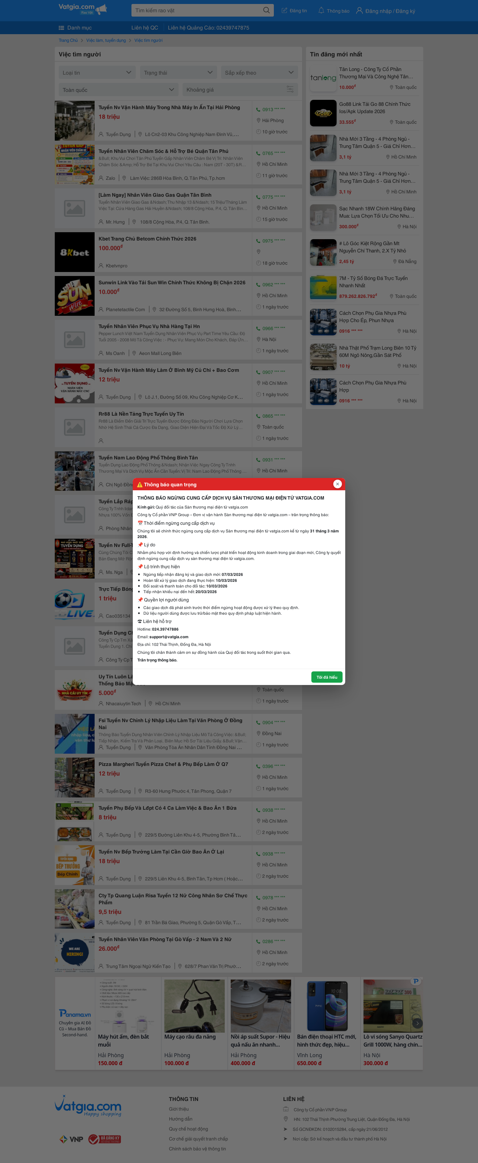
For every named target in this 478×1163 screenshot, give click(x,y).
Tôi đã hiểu (327, 677)
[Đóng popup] (337, 484)
